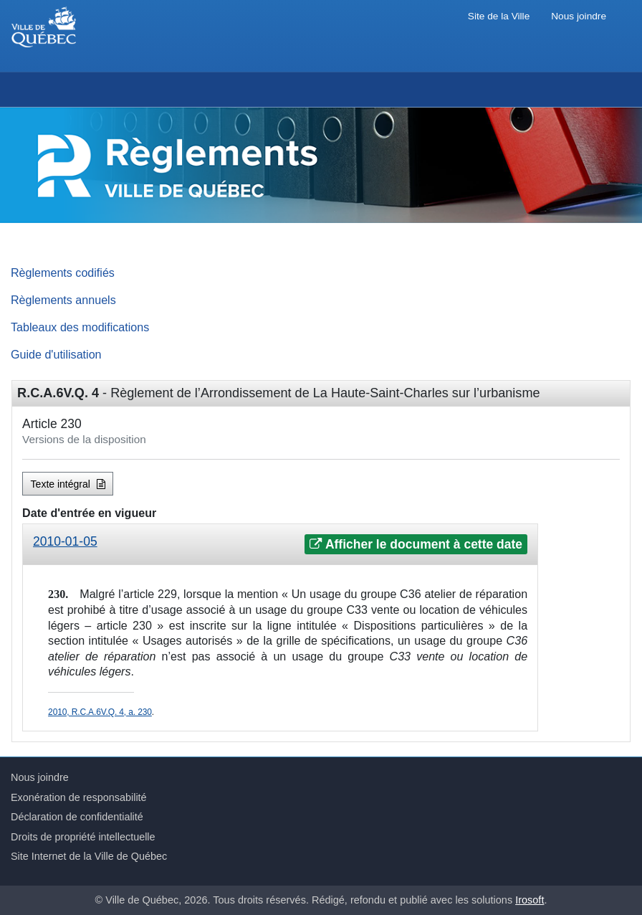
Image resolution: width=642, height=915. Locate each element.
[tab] (280, 544)
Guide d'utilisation (56, 354)
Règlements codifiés (63, 272)
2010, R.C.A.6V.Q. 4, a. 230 (100, 712)
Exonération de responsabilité (79, 797)
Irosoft (529, 900)
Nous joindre (578, 16)
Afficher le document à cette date (416, 544)
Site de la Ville (499, 16)
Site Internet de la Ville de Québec (89, 856)
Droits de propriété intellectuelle (83, 837)
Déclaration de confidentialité (77, 816)
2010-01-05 (65, 541)
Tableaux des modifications (80, 327)
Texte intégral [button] (68, 484)
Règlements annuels (63, 299)
